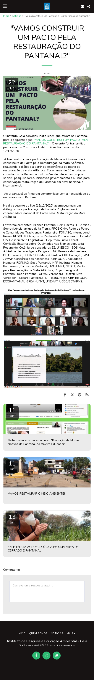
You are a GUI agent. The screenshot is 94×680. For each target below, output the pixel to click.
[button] (4, 6)
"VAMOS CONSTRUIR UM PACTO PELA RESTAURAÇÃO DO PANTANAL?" (45, 142)
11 (12, 412)
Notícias (16, 16)
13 (12, 519)
